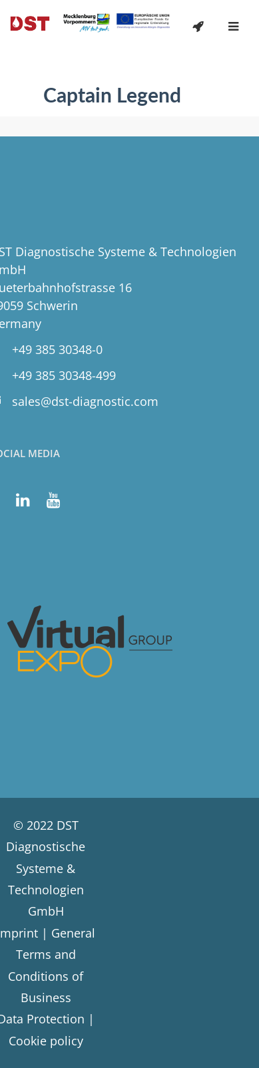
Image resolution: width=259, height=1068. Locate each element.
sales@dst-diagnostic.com (85, 401)
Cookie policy (46, 1041)
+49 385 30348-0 (57, 349)
